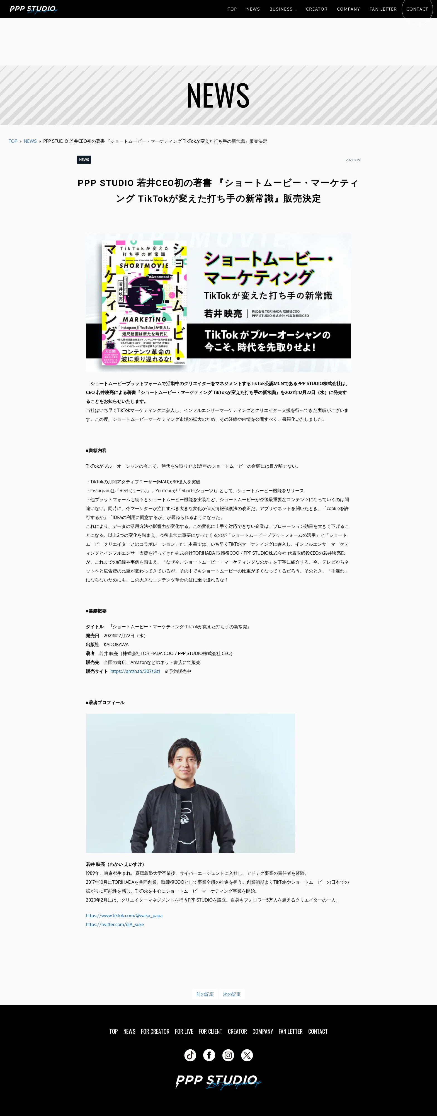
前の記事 (205, 994)
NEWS (253, 8)
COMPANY (348, 8)
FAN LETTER (383, 8)
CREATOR (317, 8)
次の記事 (232, 994)
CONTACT (417, 8)
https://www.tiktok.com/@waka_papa (124, 915)
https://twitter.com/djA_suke (115, 924)
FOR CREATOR (155, 1031)
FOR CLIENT (210, 1031)
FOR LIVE (184, 1031)
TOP (232, 8)
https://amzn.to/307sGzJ (135, 671)
